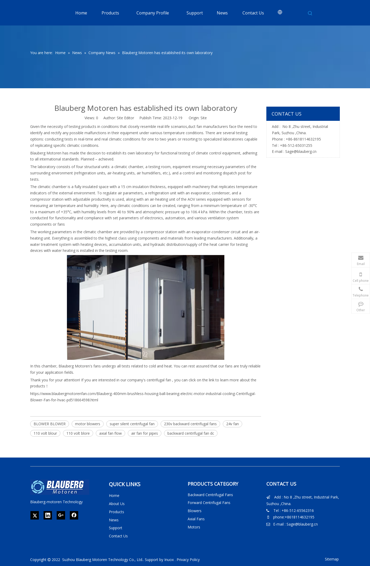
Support (115, 527)
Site (203, 117)
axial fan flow (110, 433)
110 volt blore (78, 433)
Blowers (195, 510)
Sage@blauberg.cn (300, 151)
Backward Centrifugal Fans (210, 494)
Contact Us (118, 535)
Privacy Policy (188, 559)
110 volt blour (45, 433)
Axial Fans (196, 518)
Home (114, 495)
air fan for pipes (144, 433)
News (114, 519)
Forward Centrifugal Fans (209, 502)
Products (116, 511)
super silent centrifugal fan (132, 423)
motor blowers (87, 423)
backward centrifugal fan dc (190, 433)
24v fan (232, 423)
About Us (117, 503)
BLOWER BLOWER (50, 423)
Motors (194, 527)
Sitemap (332, 559)
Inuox (169, 559)
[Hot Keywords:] (310, 13)
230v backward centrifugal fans (190, 423)
